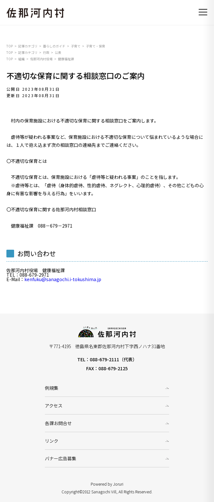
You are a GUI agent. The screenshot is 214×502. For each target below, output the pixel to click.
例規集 (51, 388)
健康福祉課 (66, 58)
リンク (51, 441)
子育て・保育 (95, 46)
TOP (9, 46)
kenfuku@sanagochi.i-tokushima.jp (62, 279)
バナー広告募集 (60, 458)
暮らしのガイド (54, 46)
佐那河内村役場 (41, 58)
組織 (21, 58)
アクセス (53, 405)
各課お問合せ (58, 423)
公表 (58, 52)
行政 (46, 52)
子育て (75, 46)
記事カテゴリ (27, 46)
